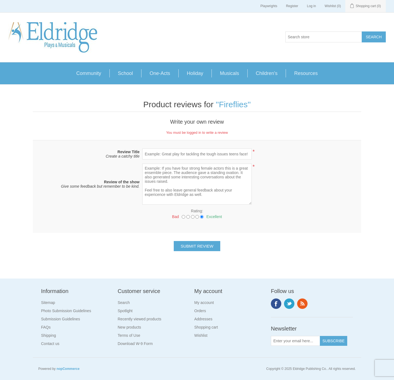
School (125, 73)
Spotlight (125, 311)
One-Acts (160, 73)
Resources (306, 73)
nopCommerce (68, 369)
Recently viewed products (139, 319)
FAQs (46, 327)
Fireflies (233, 104)
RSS (302, 303)
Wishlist (200, 335)
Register (292, 6)
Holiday (195, 73)
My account (204, 302)
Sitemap (48, 302)
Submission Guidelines (60, 319)
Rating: (197, 211)
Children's (266, 73)
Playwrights (268, 6)
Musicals (229, 73)
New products (129, 327)
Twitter (289, 303)
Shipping (48, 335)
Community (88, 73)
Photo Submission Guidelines (66, 311)
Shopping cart (206, 327)
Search (124, 302)
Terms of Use (129, 335)
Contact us (50, 343)
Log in (311, 6)
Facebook (276, 303)
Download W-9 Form (135, 343)
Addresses (203, 319)
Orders (200, 311)
